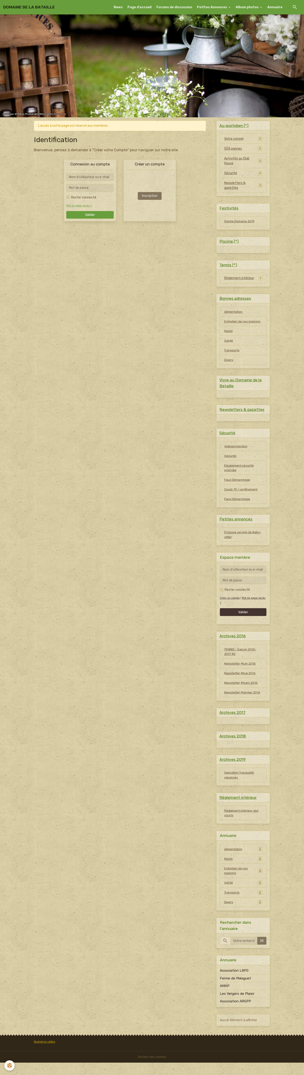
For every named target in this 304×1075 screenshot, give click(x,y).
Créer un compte (230, 605)
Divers (228, 363)
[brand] (29, 7)
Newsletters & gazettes (235, 185)
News (118, 7)
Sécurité (230, 174)
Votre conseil (233, 139)
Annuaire (274, 7)
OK (262, 953)
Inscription (150, 196)
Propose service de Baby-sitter (243, 541)
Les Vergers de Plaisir (237, 1006)
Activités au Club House (236, 161)
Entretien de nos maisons (243, 324)
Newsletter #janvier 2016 (243, 701)
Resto (228, 334)
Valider (90, 215)
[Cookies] (10, 1065)
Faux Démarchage (237, 485)
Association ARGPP (235, 1014)
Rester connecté (83, 197)
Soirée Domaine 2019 (240, 222)
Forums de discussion (174, 7)
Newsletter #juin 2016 (240, 672)
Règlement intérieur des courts (242, 824)
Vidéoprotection (236, 451)
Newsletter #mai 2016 (241, 681)
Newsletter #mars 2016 (242, 691)
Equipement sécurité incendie (239, 473)
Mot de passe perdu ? (79, 205)
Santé (228, 344)
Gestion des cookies (152, 1069)
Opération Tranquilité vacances (239, 785)
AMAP (224, 998)
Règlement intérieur (239, 280)
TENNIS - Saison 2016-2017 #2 (241, 659)
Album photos (247, 7)
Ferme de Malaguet (235, 991)
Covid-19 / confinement (242, 495)
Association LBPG (234, 983)
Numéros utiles (45, 1054)
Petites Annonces (212, 7)
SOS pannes (233, 149)
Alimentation (234, 314)
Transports (232, 353)
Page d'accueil (139, 7)
